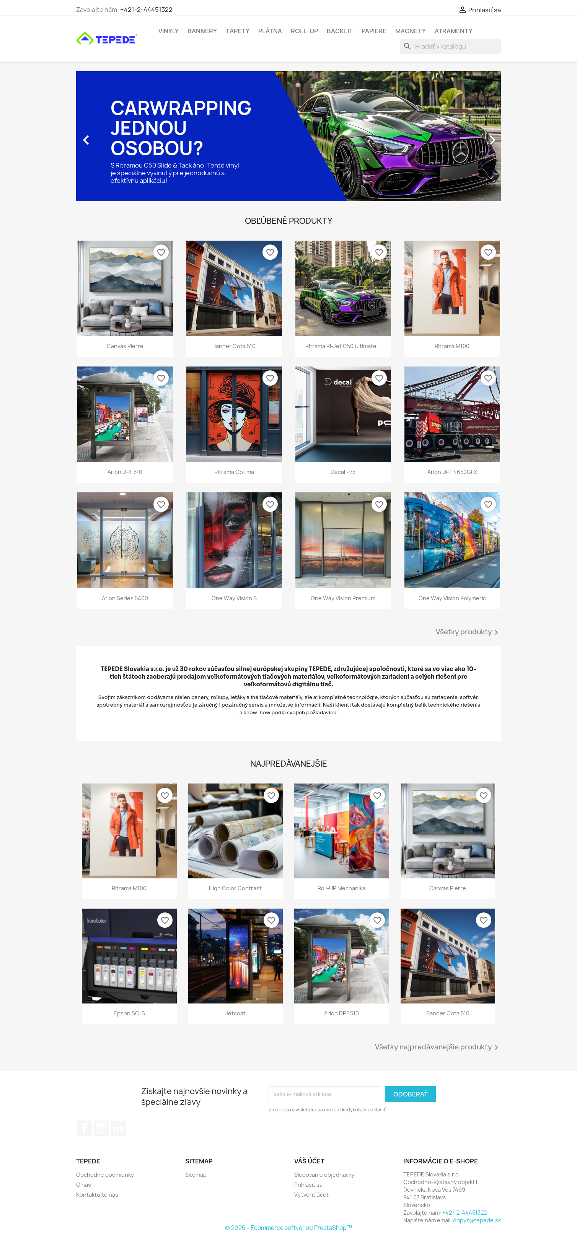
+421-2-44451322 (146, 9)
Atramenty (454, 31)
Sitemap (196, 1174)
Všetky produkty (468, 632)
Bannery (202, 31)
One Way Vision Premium (343, 598)
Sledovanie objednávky (324, 1174)
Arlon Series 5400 (125, 598)
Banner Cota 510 (234, 346)
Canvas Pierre (125, 346)
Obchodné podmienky (105, 1174)
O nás (83, 1184)
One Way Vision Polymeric (452, 598)
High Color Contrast (235, 888)
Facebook (84, 1128)
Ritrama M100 (452, 346)
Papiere (374, 31)
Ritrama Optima (234, 472)
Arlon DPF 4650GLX (452, 472)
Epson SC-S (129, 1013)
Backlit (340, 31)
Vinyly (168, 31)
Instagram (101, 1128)
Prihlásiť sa (308, 1184)
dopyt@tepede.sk (477, 1220)
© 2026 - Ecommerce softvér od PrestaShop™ (288, 1228)
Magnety (410, 31)
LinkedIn (118, 1128)
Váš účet (309, 1161)
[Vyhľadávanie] (450, 46)
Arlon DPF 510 (125, 472)
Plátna (270, 31)
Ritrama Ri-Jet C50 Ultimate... (343, 346)
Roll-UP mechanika (341, 888)
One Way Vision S (234, 598)
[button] (108, 136)
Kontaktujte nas (97, 1194)
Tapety (237, 31)
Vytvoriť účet (311, 1194)
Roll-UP (304, 31)
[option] (288, 136)
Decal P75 (343, 472)
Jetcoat (235, 1013)
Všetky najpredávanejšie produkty (438, 1047)
